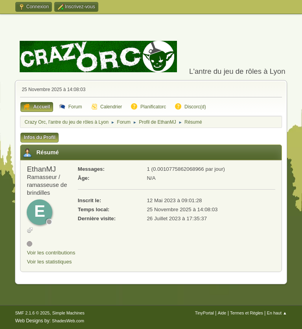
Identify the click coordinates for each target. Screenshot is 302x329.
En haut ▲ (277, 313)
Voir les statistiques (49, 262)
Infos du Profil (39, 137)
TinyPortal (204, 313)
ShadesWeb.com (68, 320)
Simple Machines (68, 313)
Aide (222, 313)
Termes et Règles (246, 313)
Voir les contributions (51, 253)
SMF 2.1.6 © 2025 (32, 313)
